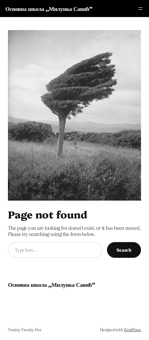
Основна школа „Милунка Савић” (48, 8)
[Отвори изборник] (140, 8)
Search (124, 250)
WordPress (132, 329)
